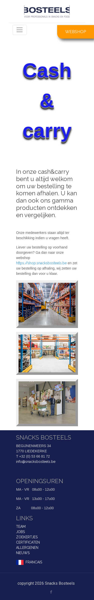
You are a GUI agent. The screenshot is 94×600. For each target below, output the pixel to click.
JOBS (20, 532)
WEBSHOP (75, 31)
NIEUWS (23, 553)
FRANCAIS (34, 562)
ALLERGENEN (27, 548)
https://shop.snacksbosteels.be (41, 263)
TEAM (21, 527)
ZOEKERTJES (27, 537)
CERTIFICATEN (28, 542)
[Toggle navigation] (20, 30)
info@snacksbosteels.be (35, 462)
